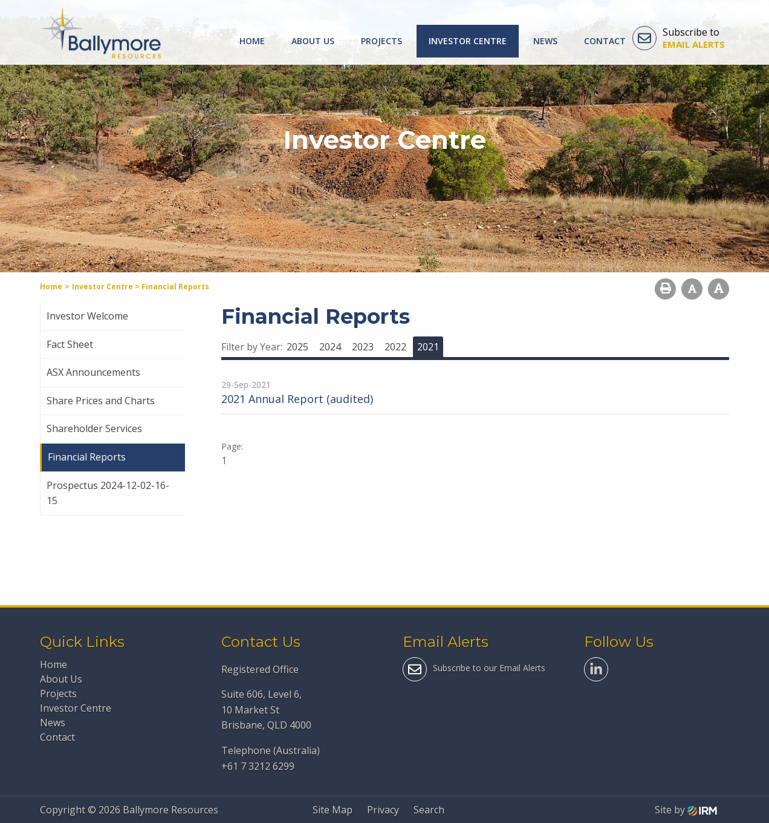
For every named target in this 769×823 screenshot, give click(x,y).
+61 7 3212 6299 (257, 766)
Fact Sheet (70, 344)
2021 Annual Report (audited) (297, 399)
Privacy (383, 809)
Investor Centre (468, 41)
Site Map (332, 809)
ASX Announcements (93, 372)
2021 (428, 346)
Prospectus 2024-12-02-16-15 (108, 493)
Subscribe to (678, 38)
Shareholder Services (94, 428)
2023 (363, 346)
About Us (312, 41)
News (545, 41)
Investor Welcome (87, 316)
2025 (297, 346)
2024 (330, 346)
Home (252, 41)
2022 (395, 346)
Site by (686, 809)
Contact (605, 41)
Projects (381, 41)
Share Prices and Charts (101, 400)
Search (429, 809)
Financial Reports (87, 457)
